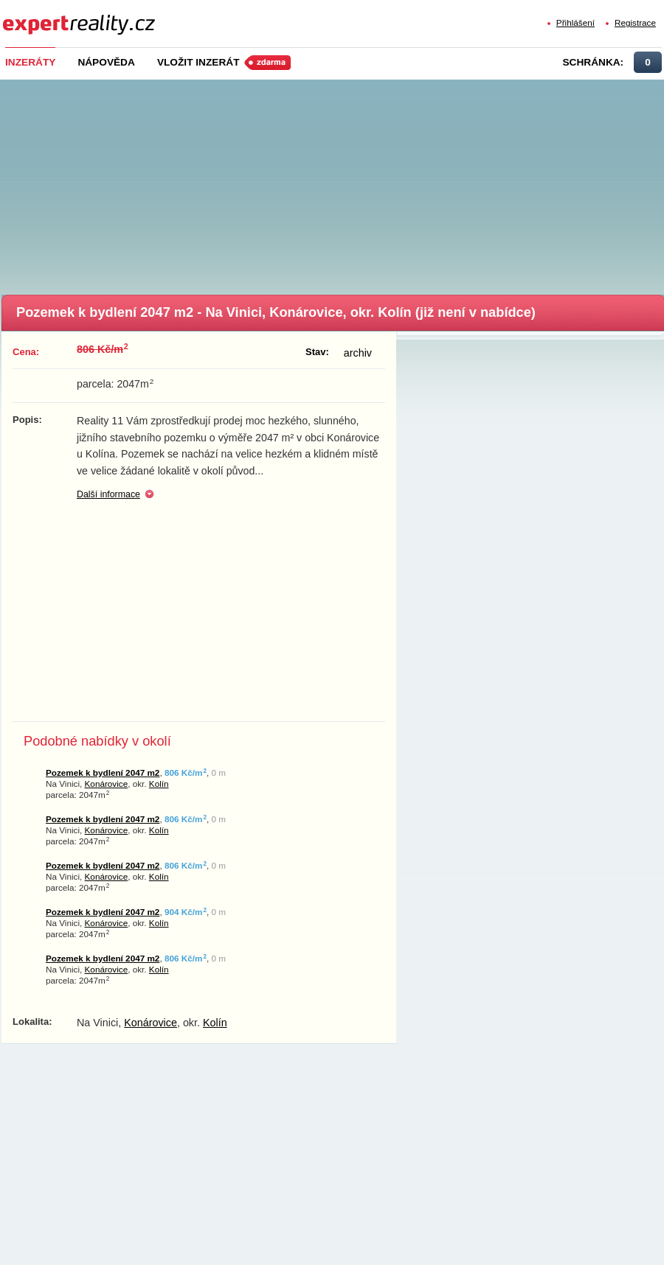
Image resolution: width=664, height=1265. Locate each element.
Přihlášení (575, 22)
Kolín (159, 783)
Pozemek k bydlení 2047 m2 (102, 772)
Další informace (108, 494)
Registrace (635, 22)
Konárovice (106, 783)
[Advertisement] (333, 183)
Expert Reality (30, 15)
